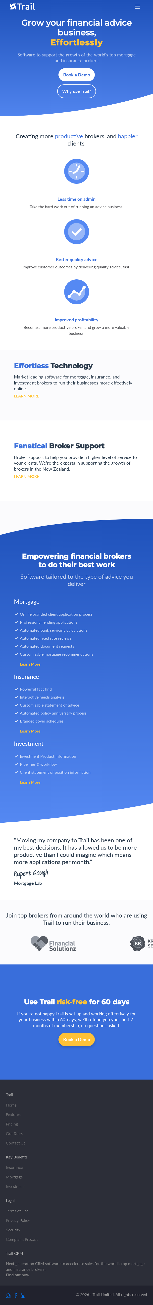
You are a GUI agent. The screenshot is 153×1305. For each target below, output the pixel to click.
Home (11, 1105)
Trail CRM (14, 1253)
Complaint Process (22, 1239)
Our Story (14, 1133)
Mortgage (14, 1176)
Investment (15, 1186)
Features (13, 1114)
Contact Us (15, 1142)
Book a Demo (76, 74)
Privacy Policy (18, 1220)
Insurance (14, 1167)
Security (13, 1229)
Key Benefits (17, 1156)
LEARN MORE (26, 395)
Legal (10, 1200)
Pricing (12, 1123)
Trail (9, 1094)
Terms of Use (17, 1210)
